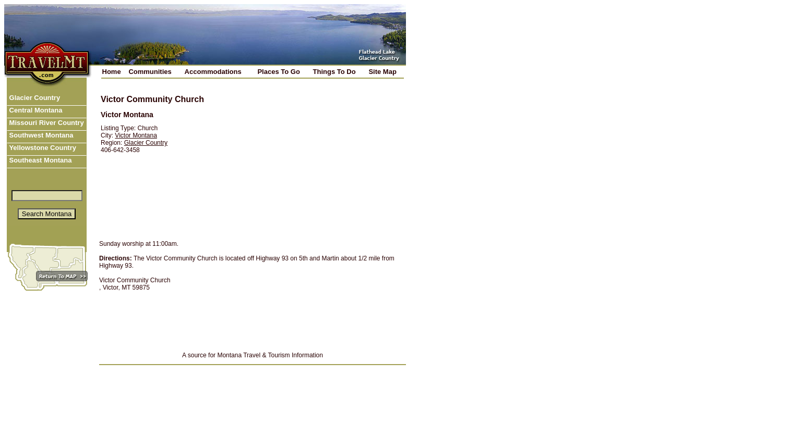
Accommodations (213, 72)
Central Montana (34, 110)
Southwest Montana (40, 135)
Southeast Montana (39, 160)
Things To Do (334, 72)
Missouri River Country (45, 123)
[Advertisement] (309, 160)
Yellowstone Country (41, 148)
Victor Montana (136, 135)
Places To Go (278, 72)
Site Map (382, 72)
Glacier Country (33, 98)
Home (111, 72)
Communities (149, 72)
